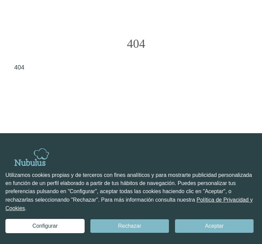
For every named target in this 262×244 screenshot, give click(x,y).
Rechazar (129, 226)
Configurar (45, 226)
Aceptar (214, 226)
